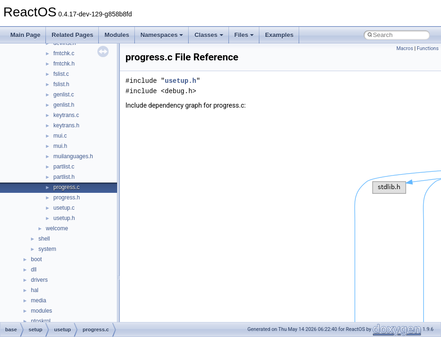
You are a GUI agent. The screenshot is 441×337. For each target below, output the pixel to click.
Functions (428, 48)
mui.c (60, 135)
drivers (39, 280)
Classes (208, 34)
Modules (116, 34)
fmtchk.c (63, 53)
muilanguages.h (73, 156)
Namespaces (162, 34)
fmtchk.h (63, 63)
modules (41, 311)
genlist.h (63, 105)
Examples (279, 34)
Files (244, 34)
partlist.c (63, 166)
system (47, 249)
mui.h (60, 146)
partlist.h (63, 177)
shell (44, 238)
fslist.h (61, 84)
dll (34, 269)
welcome (57, 228)
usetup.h (64, 218)
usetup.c (63, 208)
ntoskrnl (41, 321)
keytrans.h (66, 125)
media (38, 300)
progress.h (66, 197)
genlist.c (63, 94)
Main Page (25, 34)
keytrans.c (66, 115)
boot (36, 259)
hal (34, 290)
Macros (405, 48)
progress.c (66, 187)
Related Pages (72, 34)
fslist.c (61, 74)
